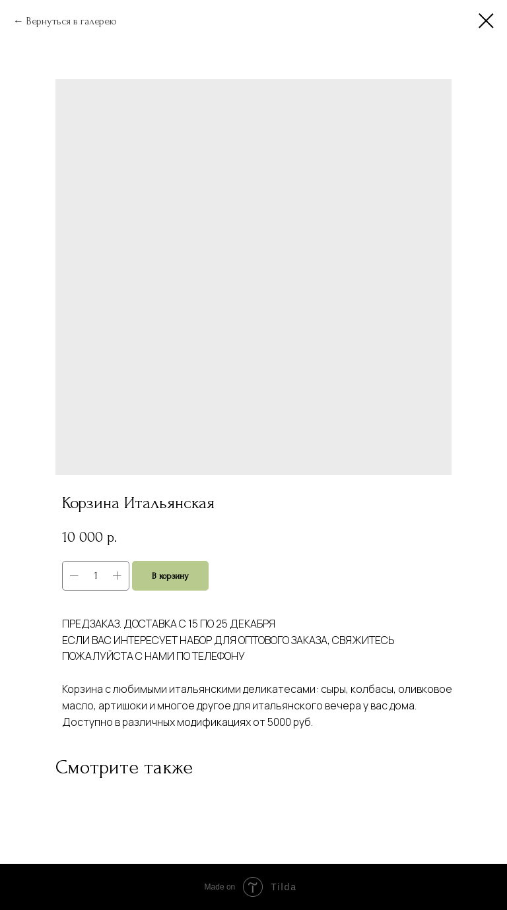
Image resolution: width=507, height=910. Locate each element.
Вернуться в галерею (71, 21)
